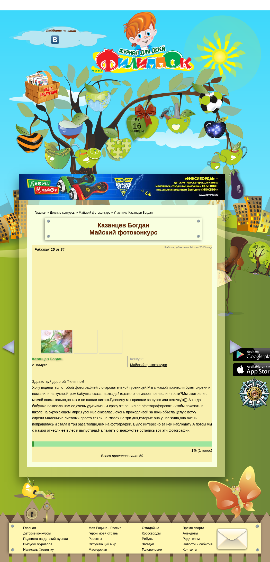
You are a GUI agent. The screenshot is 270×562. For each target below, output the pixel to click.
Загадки (148, 544)
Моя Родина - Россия (104, 528)
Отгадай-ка (150, 528)
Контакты (190, 549)
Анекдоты (190, 533)
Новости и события (197, 544)
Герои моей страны (103, 533)
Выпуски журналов (37, 544)
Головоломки (152, 549)
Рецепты (95, 539)
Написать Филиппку (38, 549)
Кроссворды (151, 533)
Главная (41, 212)
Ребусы (148, 539)
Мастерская (97, 549)
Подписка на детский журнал (45, 539)
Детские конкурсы (62, 212)
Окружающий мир (102, 544)
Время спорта (193, 528)
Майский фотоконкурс (94, 212)
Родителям (191, 539)
